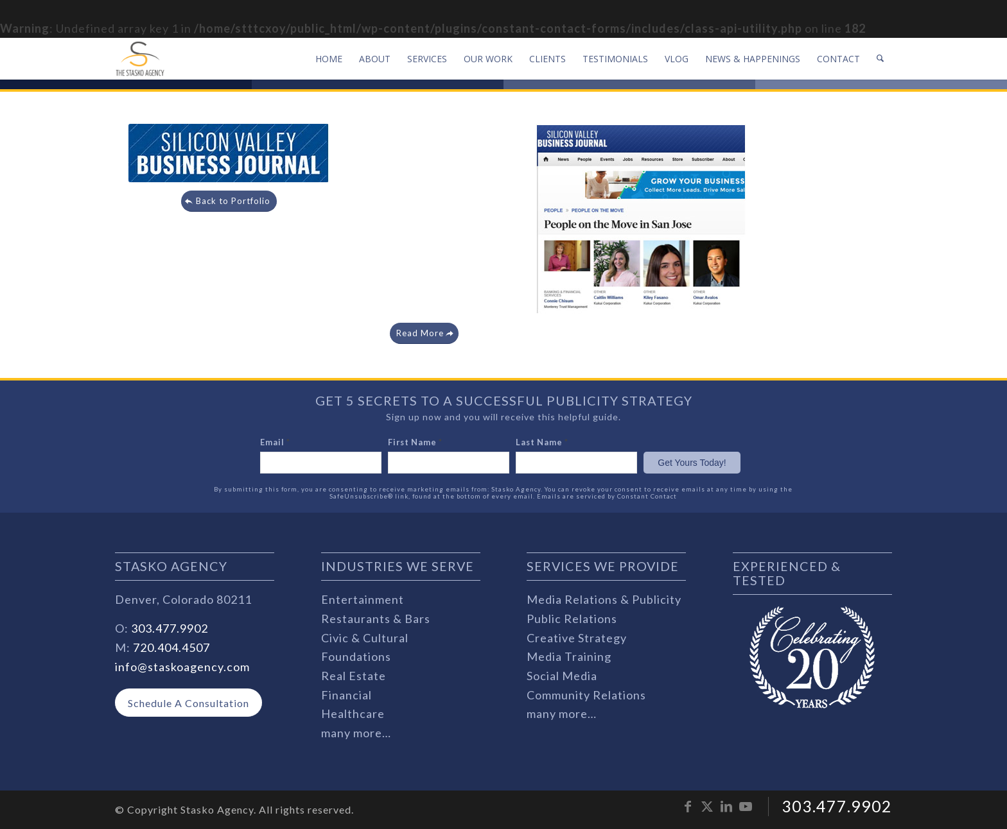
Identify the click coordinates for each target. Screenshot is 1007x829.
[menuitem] (329, 59)
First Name (415, 442)
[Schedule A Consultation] (188, 702)
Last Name (542, 442)
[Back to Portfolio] (229, 201)
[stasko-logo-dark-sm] (140, 59)
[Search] (880, 59)
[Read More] (424, 333)
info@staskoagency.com (182, 667)
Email (275, 442)
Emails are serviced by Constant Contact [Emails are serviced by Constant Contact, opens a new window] (607, 496)
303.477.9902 (169, 628)
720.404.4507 (171, 647)
